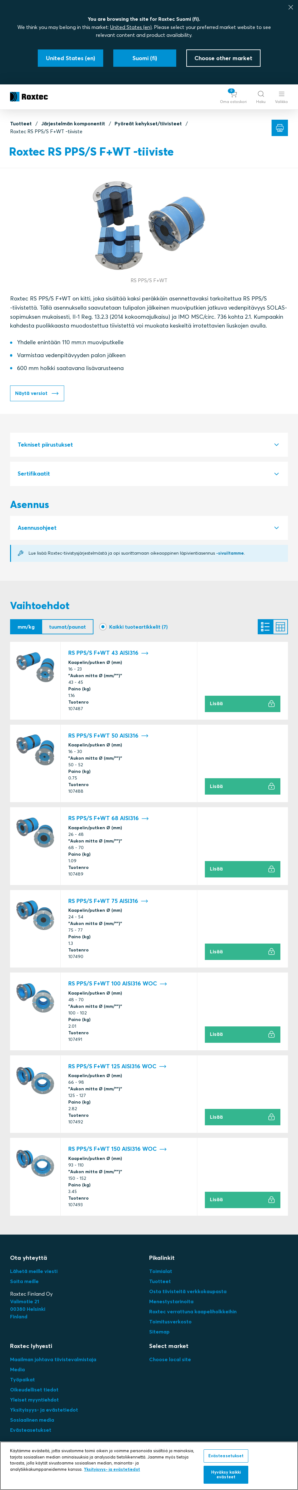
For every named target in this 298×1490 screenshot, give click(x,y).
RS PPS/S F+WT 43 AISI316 (108, 653)
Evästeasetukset (30, 1430)
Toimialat (160, 1271)
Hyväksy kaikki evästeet (226, 1475)
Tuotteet (21, 123)
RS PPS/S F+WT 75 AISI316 (108, 901)
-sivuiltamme (230, 554)
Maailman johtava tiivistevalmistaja (53, 1359)
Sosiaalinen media (32, 1420)
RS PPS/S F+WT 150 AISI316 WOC (117, 1149)
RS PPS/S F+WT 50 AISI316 (108, 736)
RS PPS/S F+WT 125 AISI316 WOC (117, 1066)
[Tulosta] (280, 128)
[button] (233, 97)
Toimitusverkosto (170, 1322)
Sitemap (159, 1332)
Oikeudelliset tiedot (34, 1390)
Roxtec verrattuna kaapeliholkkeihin (193, 1312)
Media (17, 1370)
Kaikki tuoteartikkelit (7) (138, 627)
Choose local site (170, 1359)
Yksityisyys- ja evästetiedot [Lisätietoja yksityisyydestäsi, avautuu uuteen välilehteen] (112, 1469)
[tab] (149, 445)
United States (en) (131, 27)
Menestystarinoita (171, 1302)
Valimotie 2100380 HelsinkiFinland (27, 1309)
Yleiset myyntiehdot (34, 1400)
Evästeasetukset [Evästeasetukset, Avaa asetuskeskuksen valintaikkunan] (226, 1455)
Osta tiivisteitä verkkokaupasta (188, 1291)
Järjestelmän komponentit (73, 123)
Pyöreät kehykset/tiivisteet (148, 123)
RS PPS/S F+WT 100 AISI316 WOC (117, 984)
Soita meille (24, 1281)
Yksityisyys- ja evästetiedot (44, 1410)
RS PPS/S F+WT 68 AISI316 (108, 819)
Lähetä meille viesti (34, 1271)
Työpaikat (22, 1380)
